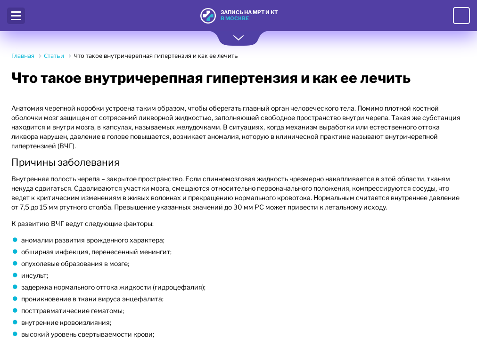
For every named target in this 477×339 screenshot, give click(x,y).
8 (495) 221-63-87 (461, 15)
